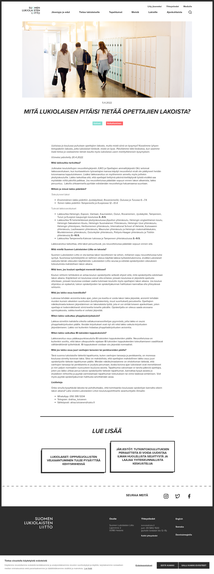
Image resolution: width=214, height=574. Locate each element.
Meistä (135, 12)
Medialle (187, 6)
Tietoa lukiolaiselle (89, 12)
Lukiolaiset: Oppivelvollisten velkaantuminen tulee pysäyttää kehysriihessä (74, 460)
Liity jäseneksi (155, 6)
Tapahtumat (115, 12)
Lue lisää (88, 568)
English (178, 517)
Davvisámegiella (183, 533)
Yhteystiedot (172, 6)
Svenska (178, 525)
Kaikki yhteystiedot (150, 534)
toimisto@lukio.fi (148, 523)
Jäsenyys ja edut (60, 12)
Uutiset (97, 123)
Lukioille (153, 12)
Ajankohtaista (174, 12)
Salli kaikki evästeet (194, 565)
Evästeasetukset (142, 565)
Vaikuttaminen (114, 123)
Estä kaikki (166, 565)
